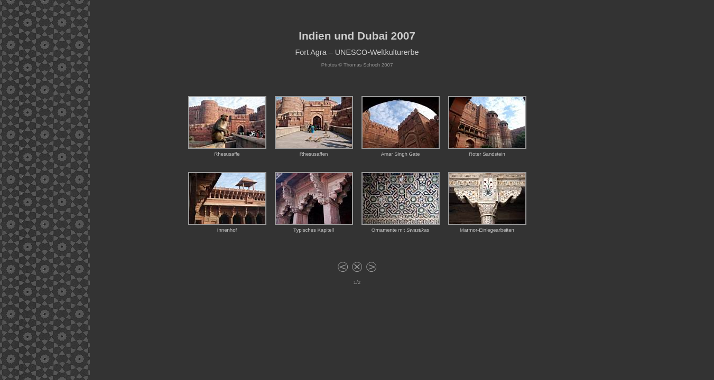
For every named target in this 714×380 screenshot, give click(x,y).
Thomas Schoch (362, 65)
